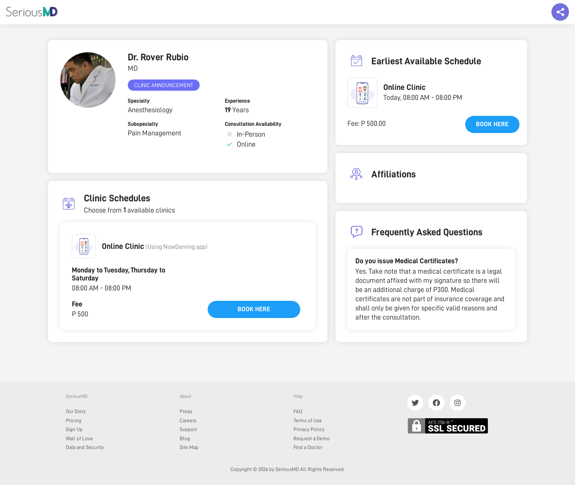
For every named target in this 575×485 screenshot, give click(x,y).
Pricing (73, 420)
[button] (84, 246)
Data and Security (85, 447)
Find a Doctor (307, 447)
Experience (237, 100)
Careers (188, 420)
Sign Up (74, 429)
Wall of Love (79, 438)
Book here (254, 309)
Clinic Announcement (163, 85)
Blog (185, 438)
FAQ (297, 411)
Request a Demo (311, 438)
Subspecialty (143, 124)
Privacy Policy (309, 429)
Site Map (189, 447)
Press (186, 411)
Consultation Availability (253, 124)
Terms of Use (307, 420)
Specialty (139, 100)
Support (188, 429)
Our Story (76, 411)
